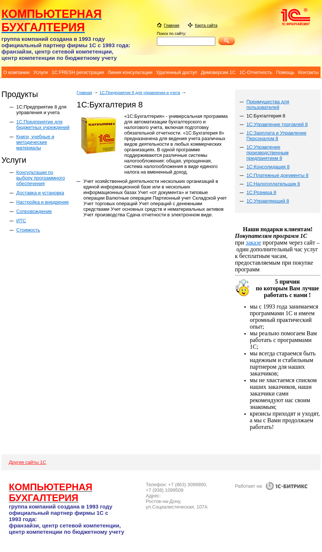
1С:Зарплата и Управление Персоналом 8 (276, 135)
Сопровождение (34, 211)
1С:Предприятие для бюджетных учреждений (43, 124)
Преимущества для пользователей (268, 104)
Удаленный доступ (176, 72)
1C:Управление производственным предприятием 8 (268, 152)
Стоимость (28, 230)
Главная (84, 92)
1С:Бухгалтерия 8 (266, 116)
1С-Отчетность (256, 72)
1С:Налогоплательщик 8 (273, 184)
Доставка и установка (40, 193)
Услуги (40, 72)
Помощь (285, 72)
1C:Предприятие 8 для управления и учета (41, 109)
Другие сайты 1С (27, 462)
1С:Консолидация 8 (268, 167)
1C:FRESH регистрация (78, 72)
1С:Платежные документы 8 (278, 175)
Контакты (308, 72)
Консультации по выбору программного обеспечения (40, 178)
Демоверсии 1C (218, 72)
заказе (253, 242)
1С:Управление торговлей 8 (277, 124)
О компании (16, 72)
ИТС (21, 220)
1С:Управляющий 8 (268, 201)
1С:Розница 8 (261, 192)
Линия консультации (130, 72)
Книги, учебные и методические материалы (35, 142)
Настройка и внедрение (42, 202)
